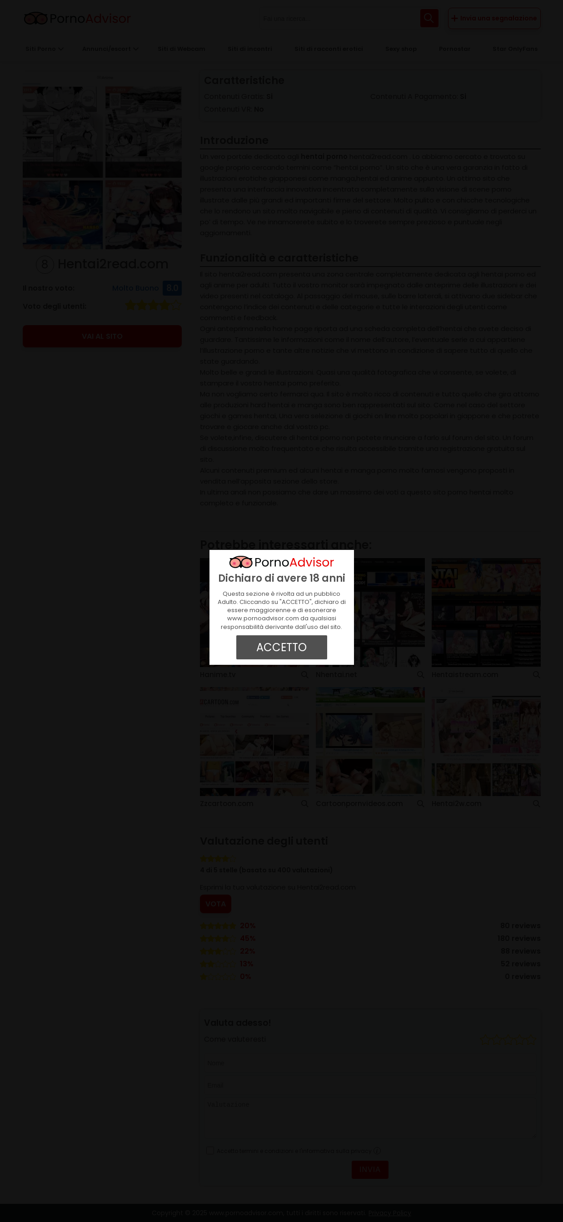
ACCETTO (281, 647)
